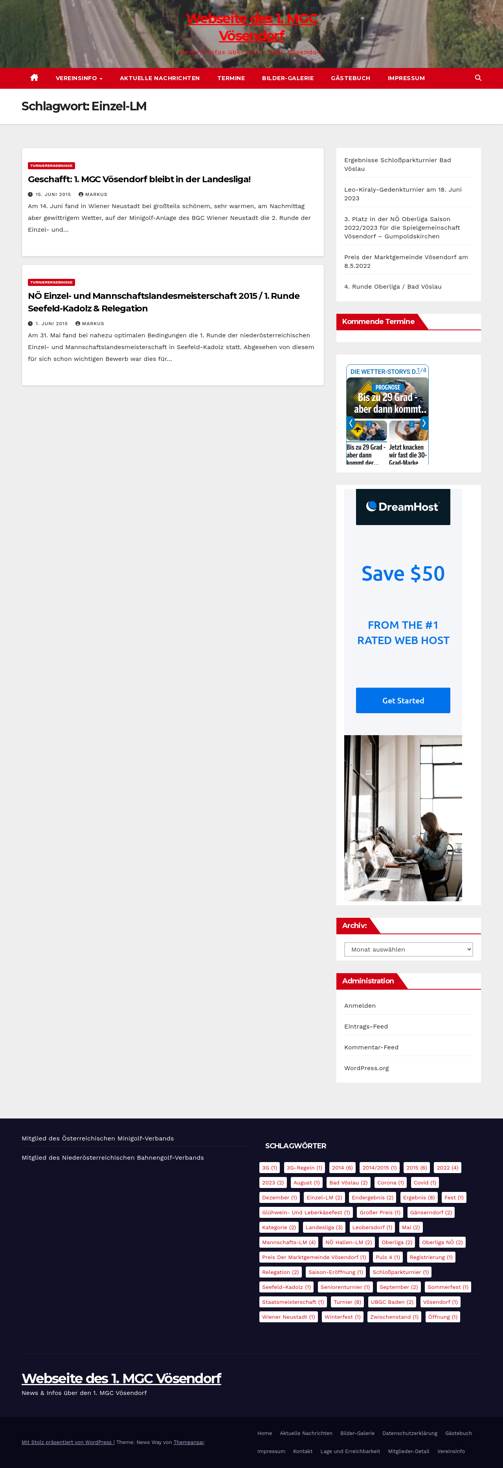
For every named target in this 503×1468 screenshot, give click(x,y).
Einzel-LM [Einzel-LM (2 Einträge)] (324, 1197)
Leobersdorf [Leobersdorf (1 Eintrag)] (372, 1227)
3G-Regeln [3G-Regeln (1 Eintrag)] (305, 1167)
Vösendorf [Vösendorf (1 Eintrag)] (440, 1302)
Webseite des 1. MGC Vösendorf (121, 1378)
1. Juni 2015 (53, 323)
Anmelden (360, 1005)
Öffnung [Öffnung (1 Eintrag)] (443, 1317)
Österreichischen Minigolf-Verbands (118, 1138)
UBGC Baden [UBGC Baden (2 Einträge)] (392, 1302)
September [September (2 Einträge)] (399, 1287)
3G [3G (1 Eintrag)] (269, 1167)
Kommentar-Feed (371, 1047)
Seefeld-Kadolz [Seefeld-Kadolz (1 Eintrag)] (286, 1287)
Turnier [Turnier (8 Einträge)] (347, 1302)
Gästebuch (351, 78)
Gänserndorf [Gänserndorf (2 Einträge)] (431, 1212)
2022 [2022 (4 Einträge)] (447, 1167)
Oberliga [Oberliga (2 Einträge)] (397, 1242)
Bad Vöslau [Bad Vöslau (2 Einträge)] (348, 1182)
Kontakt (302, 1451)
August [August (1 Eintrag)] (307, 1182)
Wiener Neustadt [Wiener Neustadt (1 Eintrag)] (288, 1317)
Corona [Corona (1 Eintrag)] (390, 1182)
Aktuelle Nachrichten (160, 78)
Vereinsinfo (77, 78)
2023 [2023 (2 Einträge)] (273, 1182)
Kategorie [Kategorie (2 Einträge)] (279, 1227)
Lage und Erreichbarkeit (350, 1451)
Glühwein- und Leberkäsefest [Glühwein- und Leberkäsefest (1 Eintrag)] (306, 1212)
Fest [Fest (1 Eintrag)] (454, 1197)
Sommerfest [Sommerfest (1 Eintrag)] (448, 1287)
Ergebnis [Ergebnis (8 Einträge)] (419, 1197)
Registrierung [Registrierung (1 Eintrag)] (431, 1257)
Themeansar (189, 1442)
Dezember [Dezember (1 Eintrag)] (279, 1197)
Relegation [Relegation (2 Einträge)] (280, 1272)
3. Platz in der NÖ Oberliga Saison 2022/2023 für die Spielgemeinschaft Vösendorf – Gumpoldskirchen (402, 227)
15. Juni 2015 (54, 194)
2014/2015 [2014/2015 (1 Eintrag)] (379, 1167)
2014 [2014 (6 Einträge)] (342, 1167)
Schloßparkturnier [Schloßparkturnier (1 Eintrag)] (401, 1272)
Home (264, 1433)
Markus (93, 194)
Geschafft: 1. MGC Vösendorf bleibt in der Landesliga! (139, 179)
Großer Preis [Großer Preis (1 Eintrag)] (380, 1212)
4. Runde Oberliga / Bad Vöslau (393, 286)
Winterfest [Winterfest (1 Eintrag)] (343, 1317)
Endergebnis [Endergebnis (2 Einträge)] (372, 1197)
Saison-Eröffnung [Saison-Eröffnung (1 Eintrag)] (335, 1272)
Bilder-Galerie (288, 78)
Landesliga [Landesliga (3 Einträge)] (324, 1227)
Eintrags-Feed (366, 1026)
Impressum (406, 78)
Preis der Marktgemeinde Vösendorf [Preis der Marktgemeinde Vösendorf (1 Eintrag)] (314, 1257)
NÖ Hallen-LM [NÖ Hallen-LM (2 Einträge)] (348, 1242)
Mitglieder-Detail (408, 1451)
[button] (478, 78)
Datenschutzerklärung (409, 1433)
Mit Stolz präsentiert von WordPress (68, 1442)
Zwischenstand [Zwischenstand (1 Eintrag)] (394, 1317)
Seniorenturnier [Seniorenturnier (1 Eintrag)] (345, 1287)
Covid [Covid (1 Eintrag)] (425, 1182)
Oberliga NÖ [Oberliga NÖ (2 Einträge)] (442, 1242)
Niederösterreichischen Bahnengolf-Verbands (133, 1157)
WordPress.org (366, 1068)
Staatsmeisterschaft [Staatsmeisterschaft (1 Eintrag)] (293, 1302)
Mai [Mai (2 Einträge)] (411, 1227)
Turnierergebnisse (51, 165)
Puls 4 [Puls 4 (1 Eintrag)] (388, 1257)
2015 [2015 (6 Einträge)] (416, 1167)
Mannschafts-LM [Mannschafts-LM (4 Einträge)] (289, 1242)
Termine (231, 78)
